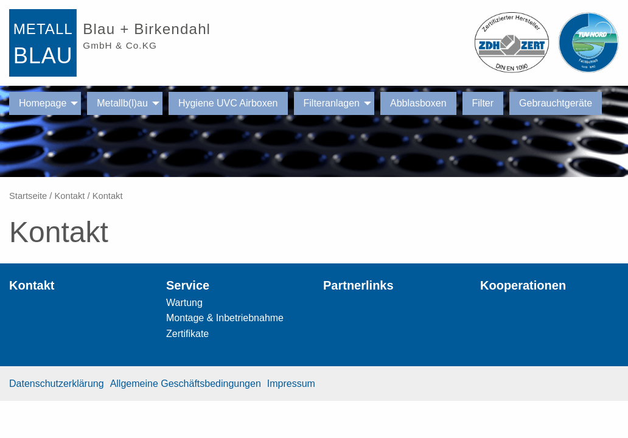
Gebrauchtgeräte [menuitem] (555, 103)
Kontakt (69, 196)
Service (187, 285)
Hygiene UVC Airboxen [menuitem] (228, 103)
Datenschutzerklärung (56, 383)
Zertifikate (187, 333)
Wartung (184, 302)
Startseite (28, 196)
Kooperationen (523, 285)
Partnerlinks (358, 285)
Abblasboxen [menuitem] (418, 103)
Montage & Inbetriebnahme (225, 318)
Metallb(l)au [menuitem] (122, 103)
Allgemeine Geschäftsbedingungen (185, 383)
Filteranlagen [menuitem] (332, 103)
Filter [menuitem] (483, 103)
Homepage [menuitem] (42, 103)
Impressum (291, 383)
